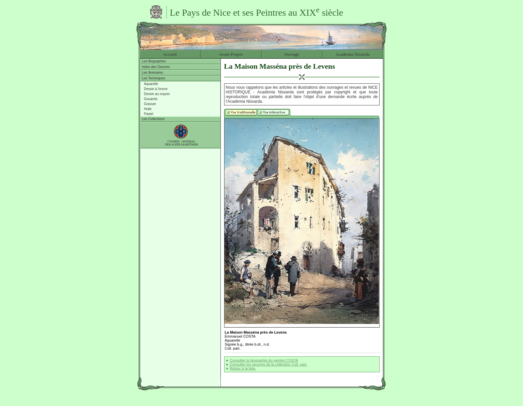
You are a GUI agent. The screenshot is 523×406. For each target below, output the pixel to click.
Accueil (169, 54)
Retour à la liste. (243, 368)
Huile (148, 109)
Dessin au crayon (157, 94)
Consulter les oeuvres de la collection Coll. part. (268, 364)
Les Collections (153, 119)
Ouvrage (291, 54)
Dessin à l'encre (156, 89)
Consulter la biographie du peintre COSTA (264, 360)
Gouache (151, 99)
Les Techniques (153, 78)
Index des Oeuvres (156, 67)
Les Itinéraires (152, 72)
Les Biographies (154, 61)
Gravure (150, 104)
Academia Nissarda (352, 54)
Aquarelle (151, 84)
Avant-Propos (230, 54)
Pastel (148, 114)
